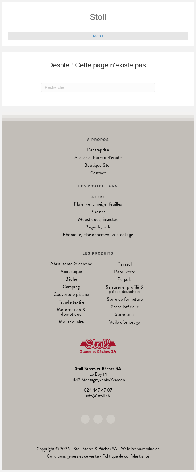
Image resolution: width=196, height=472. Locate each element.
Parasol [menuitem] (125, 264)
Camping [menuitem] (71, 287)
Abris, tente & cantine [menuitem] (71, 264)
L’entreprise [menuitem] (98, 150)
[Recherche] (98, 87)
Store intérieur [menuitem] (124, 307)
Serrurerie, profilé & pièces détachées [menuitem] (124, 290)
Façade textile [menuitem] (71, 302)
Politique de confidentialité (126, 456)
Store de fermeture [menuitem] (125, 299)
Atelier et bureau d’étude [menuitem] (98, 158)
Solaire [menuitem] (97, 197)
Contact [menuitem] (98, 173)
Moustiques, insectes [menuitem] (98, 220)
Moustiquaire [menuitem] (71, 322)
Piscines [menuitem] (98, 212)
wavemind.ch (148, 449)
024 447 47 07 (98, 390)
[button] (85, 419)
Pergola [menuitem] (125, 280)
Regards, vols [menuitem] (97, 227)
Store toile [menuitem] (124, 315)
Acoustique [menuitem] (71, 272)
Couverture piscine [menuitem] (71, 295)
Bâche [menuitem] (71, 279)
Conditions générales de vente (73, 456)
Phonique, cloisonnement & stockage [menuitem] (98, 235)
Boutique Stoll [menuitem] (98, 165)
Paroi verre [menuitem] (124, 272)
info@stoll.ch (98, 395)
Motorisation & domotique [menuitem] (71, 312)
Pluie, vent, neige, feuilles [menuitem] (98, 204)
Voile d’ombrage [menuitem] (124, 322)
